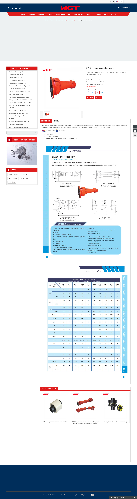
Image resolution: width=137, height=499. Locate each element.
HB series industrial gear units (17, 88)
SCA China (11, 182)
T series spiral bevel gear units (17, 110)
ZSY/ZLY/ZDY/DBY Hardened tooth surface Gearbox (21, 106)
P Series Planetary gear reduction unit (19, 91)
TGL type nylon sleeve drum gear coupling (55, 422)
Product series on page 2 (62, 20)
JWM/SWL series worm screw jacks (18, 113)
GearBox (16, 174)
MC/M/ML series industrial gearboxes (19, 121)
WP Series (25, 174)
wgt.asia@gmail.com (125, 7)
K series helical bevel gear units (17, 83)
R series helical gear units (16, 77)
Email (98, 97)
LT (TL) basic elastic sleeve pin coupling (115, 422)
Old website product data (16, 124)
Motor (10, 174)
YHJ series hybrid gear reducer (17, 116)
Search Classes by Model (16, 74)
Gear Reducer (23, 178)
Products (52, 20)
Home (46, 20)
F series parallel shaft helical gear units (19, 86)
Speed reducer (12, 178)
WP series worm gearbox (16, 94)
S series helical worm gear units (17, 80)
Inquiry (90, 97)
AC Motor (11, 118)
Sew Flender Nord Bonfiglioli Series (18, 127)
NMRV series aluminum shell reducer (19, 97)
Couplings (73, 20)
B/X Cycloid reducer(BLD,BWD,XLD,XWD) (20, 100)
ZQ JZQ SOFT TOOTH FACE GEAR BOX (20, 102)
